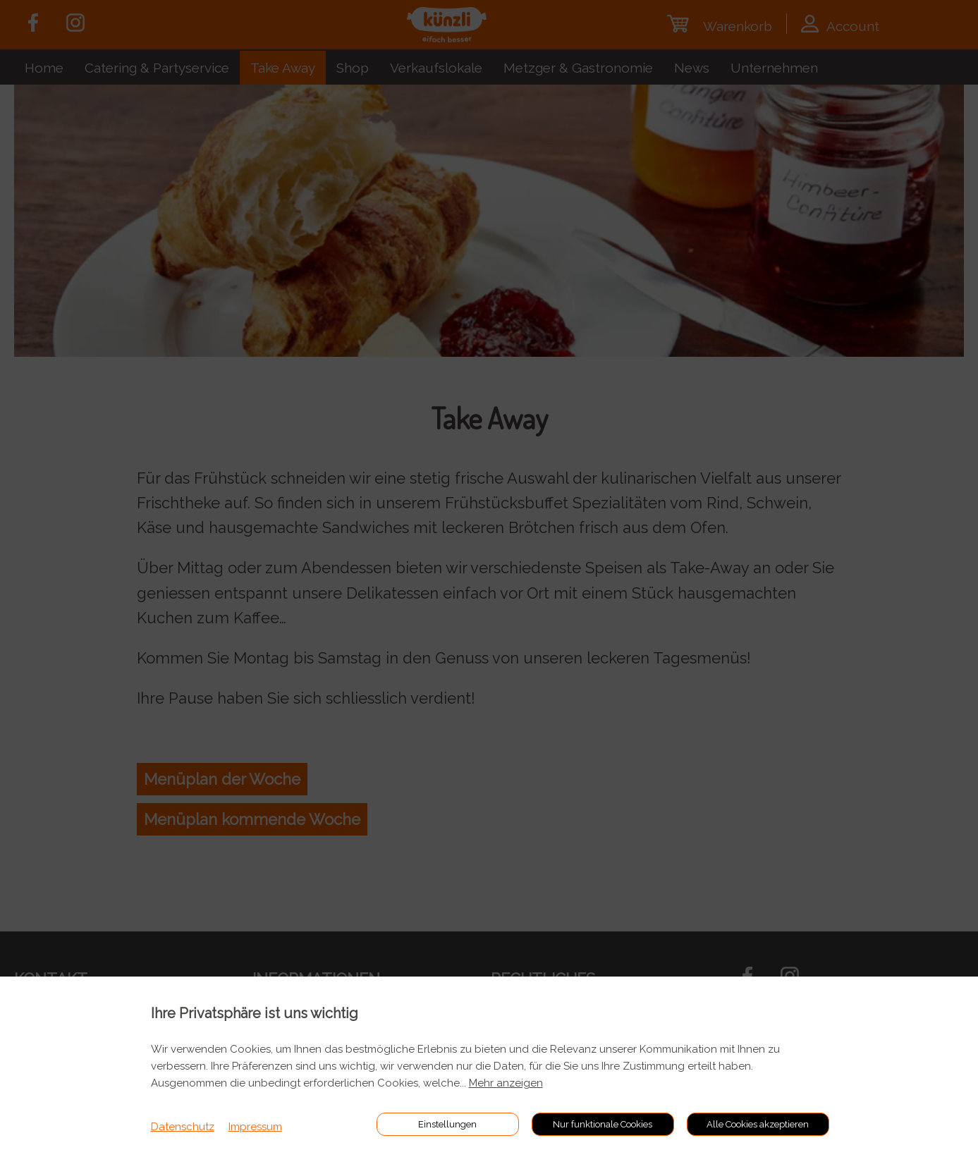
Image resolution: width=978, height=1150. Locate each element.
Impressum (255, 1126)
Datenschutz (182, 1126)
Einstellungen (447, 1124)
